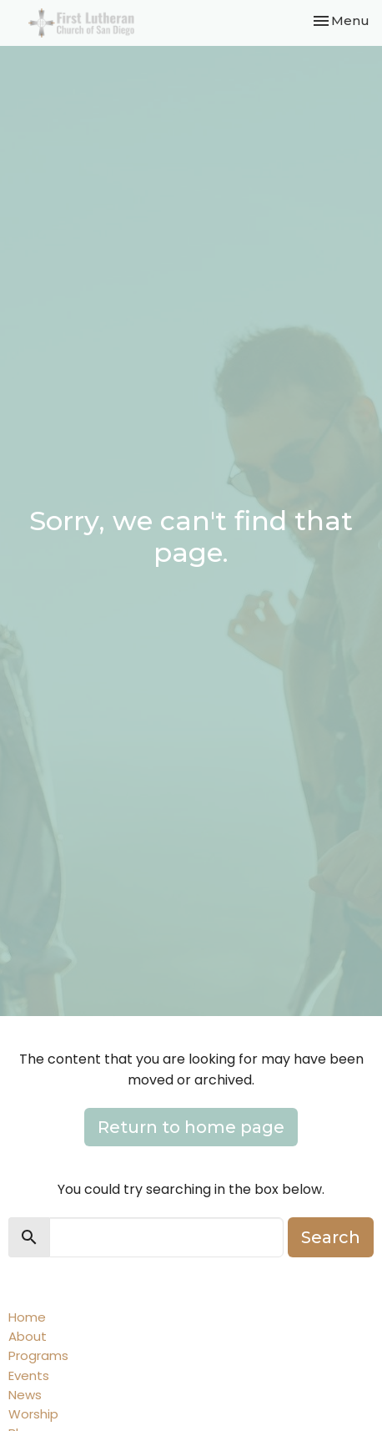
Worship (33, 1414)
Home (27, 1317)
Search (330, 1237)
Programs (38, 1355)
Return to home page (191, 1127)
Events (28, 1375)
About (27, 1336)
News (25, 1394)
